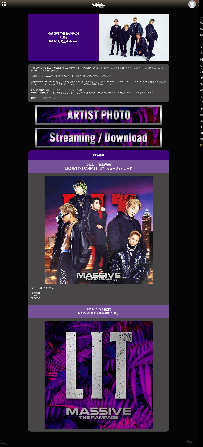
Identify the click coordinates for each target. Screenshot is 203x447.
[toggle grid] (4, 4)
